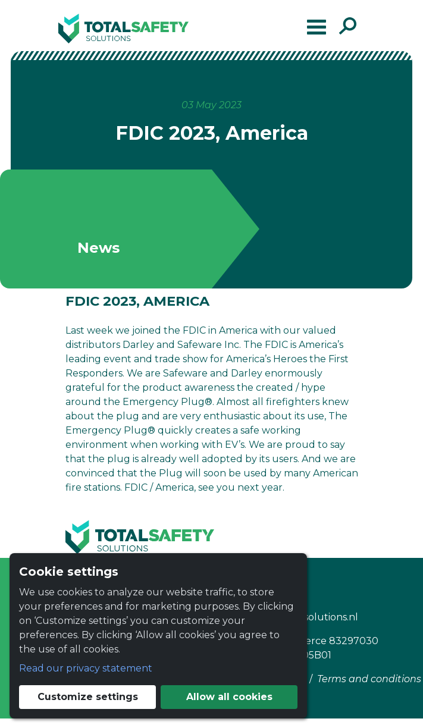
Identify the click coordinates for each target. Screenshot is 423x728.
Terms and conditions (369, 679)
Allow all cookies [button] (229, 696)
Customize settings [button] (87, 696)
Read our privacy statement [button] (85, 668)
